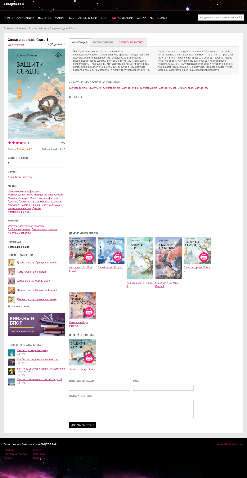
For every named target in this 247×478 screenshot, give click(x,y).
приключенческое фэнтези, (24, 191)
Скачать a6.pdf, (168, 87)
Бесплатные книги (83, 17)
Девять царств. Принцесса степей (36, 262)
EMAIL (137, 381)
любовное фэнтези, (19, 229)
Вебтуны (44, 17)
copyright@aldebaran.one (229, 444)
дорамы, (25, 205)
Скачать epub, (186, 87)
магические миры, (18, 198)
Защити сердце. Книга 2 (139, 285)
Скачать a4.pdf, (149, 87)
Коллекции (125, 17)
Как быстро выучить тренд (32, 350)
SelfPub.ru (39, 454)
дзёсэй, (36, 208)
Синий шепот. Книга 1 (110, 267)
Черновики (158, 17)
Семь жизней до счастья (31, 271)
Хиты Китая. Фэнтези (20, 177)
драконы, (24, 201)
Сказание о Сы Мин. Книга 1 (80, 269)
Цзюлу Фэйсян (38, 28)
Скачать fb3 (202, 87)
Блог (104, 17)
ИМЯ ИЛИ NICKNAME (82, 381)
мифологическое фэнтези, (46, 201)
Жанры (60, 17)
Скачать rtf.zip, (130, 87)
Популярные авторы (15, 454)
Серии (141, 17)
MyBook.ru (39, 458)
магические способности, (48, 194)
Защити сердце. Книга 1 (82, 371)
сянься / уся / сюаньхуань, (47, 205)
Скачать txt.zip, (112, 87)
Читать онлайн (103, 42)
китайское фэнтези (19, 211)
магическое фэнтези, (20, 194)
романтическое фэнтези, (44, 198)
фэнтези (21, 28)
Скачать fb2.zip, (78, 87)
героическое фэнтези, (44, 229)
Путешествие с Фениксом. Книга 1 (37, 290)
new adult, (14, 205)
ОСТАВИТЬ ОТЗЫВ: (81, 395)
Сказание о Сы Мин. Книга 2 (33, 280)
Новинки (9, 450)
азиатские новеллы (19, 232)
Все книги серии (20, 306)
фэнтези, (13, 226)
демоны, (13, 201)
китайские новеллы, (19, 208)
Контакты (9, 458)
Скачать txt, (95, 87)
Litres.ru (37, 450)
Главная (8, 28)
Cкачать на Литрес (131, 42)
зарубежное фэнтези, (31, 226)
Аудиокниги (25, 17)
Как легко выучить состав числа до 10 (39, 379)
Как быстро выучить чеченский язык (38, 359)
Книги (8, 17)
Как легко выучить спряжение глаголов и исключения (41, 370)
